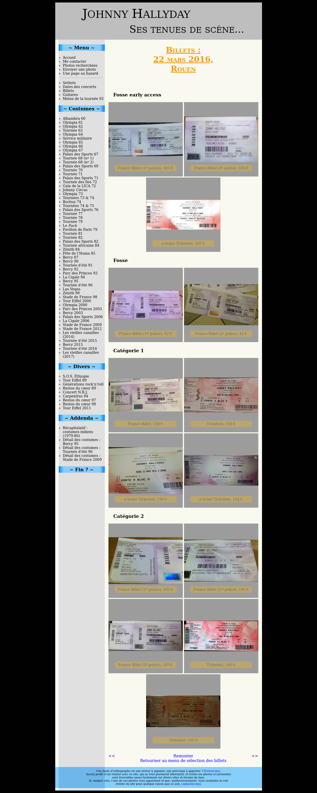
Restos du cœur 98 (79, 404)
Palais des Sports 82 (81, 241)
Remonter (183, 756)
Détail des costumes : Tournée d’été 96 (82, 450)
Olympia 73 (73, 194)
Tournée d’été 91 (78, 265)
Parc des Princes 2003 (82, 309)
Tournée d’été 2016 (80, 349)
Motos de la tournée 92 (83, 99)
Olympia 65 (73, 142)
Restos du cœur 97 (79, 400)
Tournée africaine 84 (81, 245)
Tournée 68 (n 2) (78, 162)
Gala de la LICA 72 (79, 186)
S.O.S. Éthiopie (76, 376)
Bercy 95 (71, 281)
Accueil (69, 57)
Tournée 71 (73, 174)
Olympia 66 (73, 146)
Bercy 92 (71, 269)
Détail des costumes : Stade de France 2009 (82, 458)
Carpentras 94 (75, 396)
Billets (68, 91)
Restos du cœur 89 (79, 388)
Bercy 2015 (73, 345)
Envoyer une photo (79, 69)
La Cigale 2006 (76, 321)
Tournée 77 (73, 214)
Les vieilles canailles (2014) (81, 335)
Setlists (69, 83)
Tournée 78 (73, 218)
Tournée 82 (73, 237)
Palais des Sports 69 (81, 166)
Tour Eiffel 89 (75, 380)
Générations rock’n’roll (83, 384)
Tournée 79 (73, 222)
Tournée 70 (73, 170)
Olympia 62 (73, 126)
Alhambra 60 (74, 118)
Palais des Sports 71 (81, 178)
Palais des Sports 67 (81, 154)
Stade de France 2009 (82, 325)
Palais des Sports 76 (81, 210)
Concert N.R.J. (75, 392)
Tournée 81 (73, 233)
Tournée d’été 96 (78, 285)
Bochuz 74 (72, 202)
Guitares (70, 95)
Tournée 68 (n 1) (78, 158)
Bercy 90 (71, 261)
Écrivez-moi (212, 771)
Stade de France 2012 (82, 329)
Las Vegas (71, 289)
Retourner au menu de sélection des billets (183, 760)
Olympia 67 (73, 150)
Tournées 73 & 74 (78, 198)
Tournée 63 (73, 130)
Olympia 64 (73, 134)
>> (255, 756)
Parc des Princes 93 (80, 273)
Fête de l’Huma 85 (79, 253)
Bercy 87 (71, 257)
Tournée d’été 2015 (80, 341)
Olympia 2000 (75, 305)
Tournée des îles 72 (80, 182)
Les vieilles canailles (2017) (81, 354)
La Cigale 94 (74, 277)
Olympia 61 (73, 122)
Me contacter (74, 61)
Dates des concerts (79, 87)
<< (111, 756)
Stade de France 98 (80, 297)
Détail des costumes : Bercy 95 (82, 442)
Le (70, 226)
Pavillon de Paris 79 (80, 230)
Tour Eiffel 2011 (77, 408)
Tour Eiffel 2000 (77, 301)
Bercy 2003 (73, 313)
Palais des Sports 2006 (83, 317)
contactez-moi (191, 784)
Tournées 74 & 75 (78, 206)
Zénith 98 (71, 293)
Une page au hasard (80, 73)
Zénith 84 (71, 249)
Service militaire (77, 138)
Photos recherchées (80, 65)
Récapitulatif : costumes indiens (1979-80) (78, 432)
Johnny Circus (75, 190)
